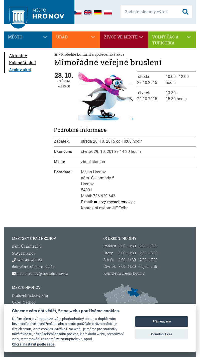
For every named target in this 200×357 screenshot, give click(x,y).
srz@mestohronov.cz (116, 202)
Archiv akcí (20, 69)
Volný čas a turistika (172, 39)
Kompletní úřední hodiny (124, 273)
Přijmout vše (162, 321)
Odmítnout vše (161, 334)
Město (28, 37)
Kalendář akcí (22, 62)
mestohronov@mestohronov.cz (42, 273)
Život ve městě (124, 37)
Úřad (76, 37)
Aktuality (18, 55)
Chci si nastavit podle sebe (33, 344)
